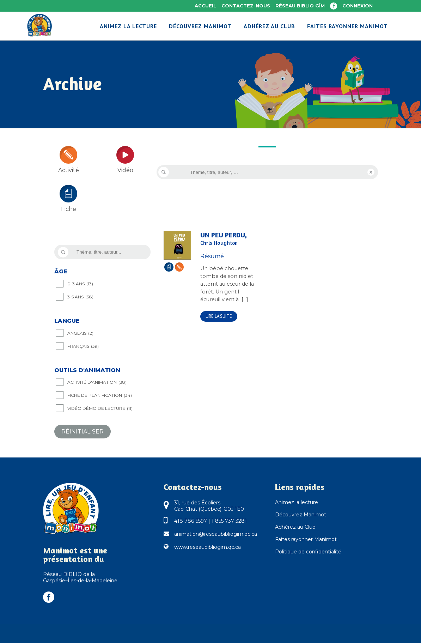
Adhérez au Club (295, 527)
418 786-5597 (190, 521)
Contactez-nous (245, 5)
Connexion (357, 5)
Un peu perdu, (228, 239)
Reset (370, 172)
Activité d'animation (97, 382)
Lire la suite (219, 316)
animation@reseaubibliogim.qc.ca (215, 534)
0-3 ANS (80, 284)
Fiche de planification (99, 395)
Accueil (205, 5)
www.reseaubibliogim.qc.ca (207, 547)
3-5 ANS (80, 297)
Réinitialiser (82, 431)
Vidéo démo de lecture (100, 408)
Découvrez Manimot (300, 514)
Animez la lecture (296, 502)
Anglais (80, 333)
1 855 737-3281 (229, 521)
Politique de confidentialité (308, 551)
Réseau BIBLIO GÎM (300, 5)
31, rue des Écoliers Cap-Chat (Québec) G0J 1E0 (209, 505)
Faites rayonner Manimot (306, 539)
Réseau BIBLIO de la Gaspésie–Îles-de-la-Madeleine (80, 577)
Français (83, 346)
